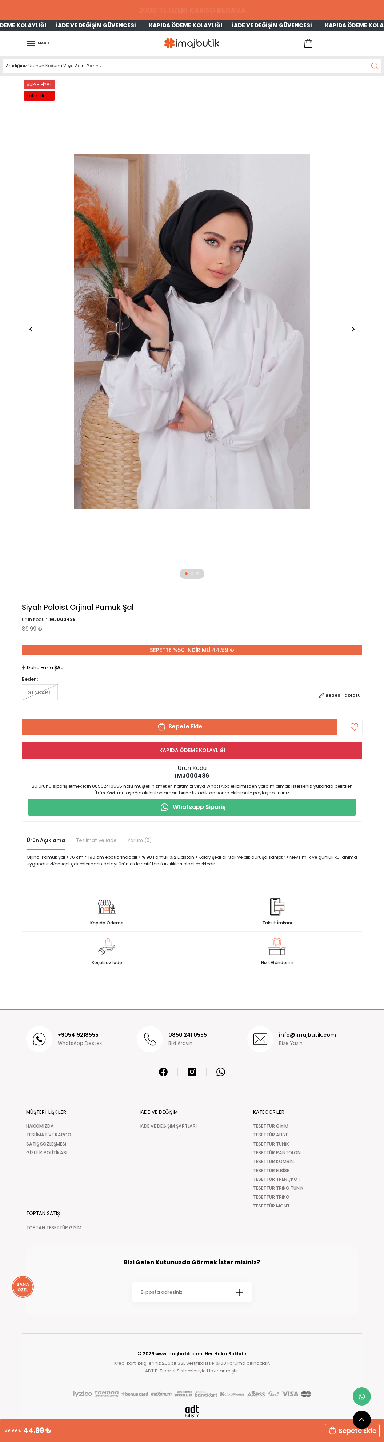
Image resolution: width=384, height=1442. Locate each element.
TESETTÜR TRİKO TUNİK (278, 1188)
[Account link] (308, 43)
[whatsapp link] (362, 1396)
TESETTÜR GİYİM (270, 1126)
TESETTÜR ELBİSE (271, 1170)
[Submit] (240, 1292)
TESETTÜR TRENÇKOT (276, 1179)
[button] (186, 573)
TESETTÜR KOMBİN (273, 1161)
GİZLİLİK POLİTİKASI (46, 1153)
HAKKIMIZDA (40, 1126)
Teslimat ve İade (96, 840)
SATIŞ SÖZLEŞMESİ (46, 1144)
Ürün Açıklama (46, 840)
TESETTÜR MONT (271, 1206)
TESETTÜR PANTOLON (277, 1153)
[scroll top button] (362, 1420)
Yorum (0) (140, 840)
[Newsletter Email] (192, 1292)
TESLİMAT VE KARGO (48, 1135)
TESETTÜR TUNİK (271, 1144)
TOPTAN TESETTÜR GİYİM (53, 1228)
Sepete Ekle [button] (352, 1430)
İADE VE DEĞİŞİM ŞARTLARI (168, 1126)
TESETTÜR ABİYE (270, 1135)
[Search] (192, 66)
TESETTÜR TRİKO (271, 1197)
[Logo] (192, 43)
